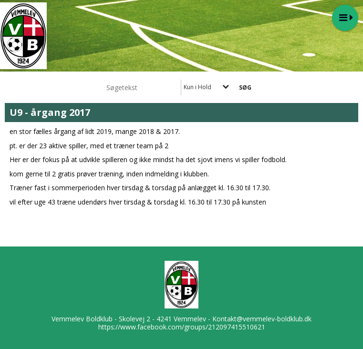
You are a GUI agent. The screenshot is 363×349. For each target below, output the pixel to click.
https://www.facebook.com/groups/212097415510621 (181, 326)
